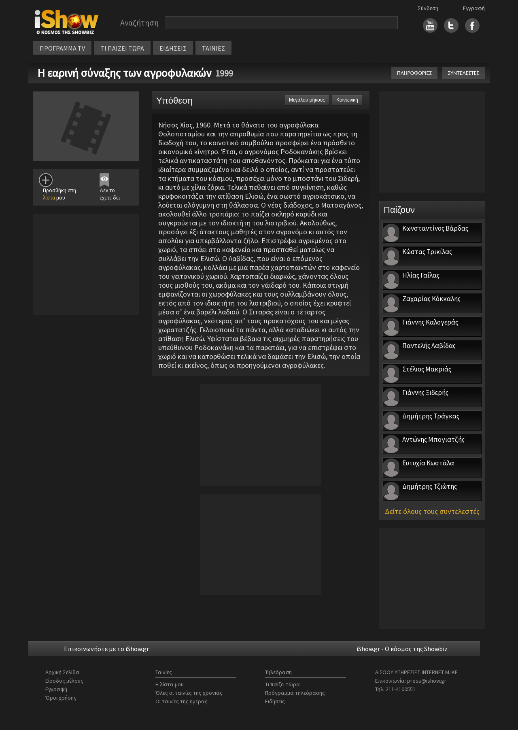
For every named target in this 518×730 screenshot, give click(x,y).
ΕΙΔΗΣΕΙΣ (173, 48)
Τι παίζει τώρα (282, 684)
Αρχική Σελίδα (62, 672)
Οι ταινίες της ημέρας (181, 701)
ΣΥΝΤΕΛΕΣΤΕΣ (463, 73)
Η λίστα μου (169, 684)
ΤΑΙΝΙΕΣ (213, 48)
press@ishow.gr (426, 680)
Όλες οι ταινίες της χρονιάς (189, 692)
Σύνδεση (428, 8)
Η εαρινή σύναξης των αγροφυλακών (124, 73)
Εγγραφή (474, 8)
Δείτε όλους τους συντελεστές (432, 511)
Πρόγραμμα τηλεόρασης (295, 692)
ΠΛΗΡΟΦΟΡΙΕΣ (414, 73)
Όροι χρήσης (60, 697)
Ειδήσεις (275, 701)
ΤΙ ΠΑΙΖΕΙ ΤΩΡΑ (122, 48)
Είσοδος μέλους (64, 680)
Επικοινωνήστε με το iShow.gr (106, 649)
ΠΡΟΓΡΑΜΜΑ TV (62, 48)
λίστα (49, 197)
